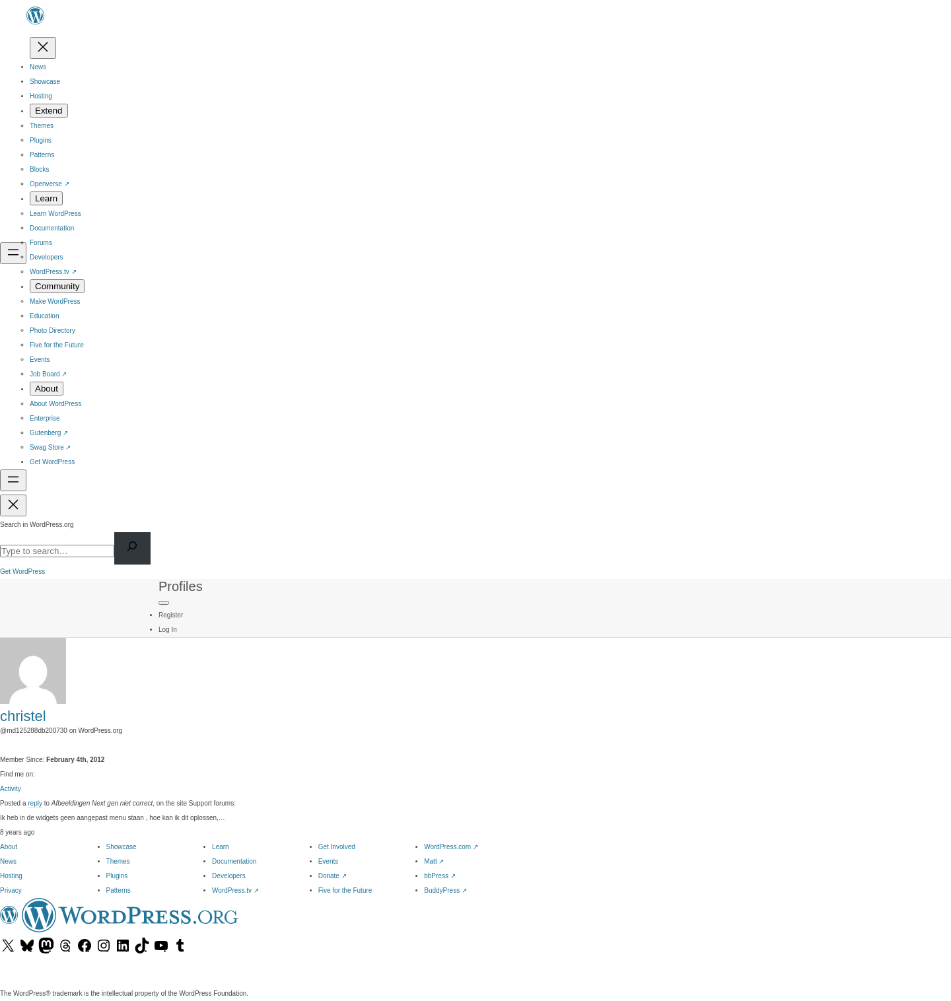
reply (35, 803)
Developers (229, 876)
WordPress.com (451, 846)
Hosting (11, 876)
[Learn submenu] (46, 198)
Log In (167, 629)
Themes (118, 861)
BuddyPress (445, 890)
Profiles (180, 586)
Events (328, 861)
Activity (10, 788)
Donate (332, 876)
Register (170, 615)
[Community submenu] (57, 286)
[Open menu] (13, 253)
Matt (434, 861)
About (8, 846)
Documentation (234, 861)
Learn (220, 846)
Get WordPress (22, 571)
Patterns (118, 890)
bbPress (439, 876)
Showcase (121, 846)
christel (23, 716)
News (8, 861)
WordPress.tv (235, 890)
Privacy (11, 890)
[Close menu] (43, 48)
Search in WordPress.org (37, 524)
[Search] (132, 548)
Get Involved (336, 846)
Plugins (117, 876)
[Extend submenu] (49, 111)
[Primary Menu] (163, 603)
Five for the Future (345, 890)
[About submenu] (46, 389)
